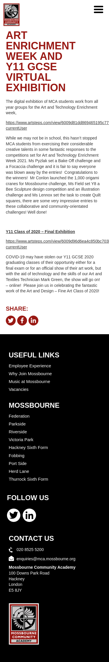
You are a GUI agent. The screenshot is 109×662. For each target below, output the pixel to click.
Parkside (17, 423)
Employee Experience (30, 365)
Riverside (18, 431)
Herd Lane (19, 471)
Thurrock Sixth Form (28, 479)
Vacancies (18, 389)
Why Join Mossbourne (30, 373)
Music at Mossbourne (29, 381)
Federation (19, 416)
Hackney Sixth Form (28, 447)
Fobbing (16, 455)
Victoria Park (21, 439)
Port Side (18, 463)
